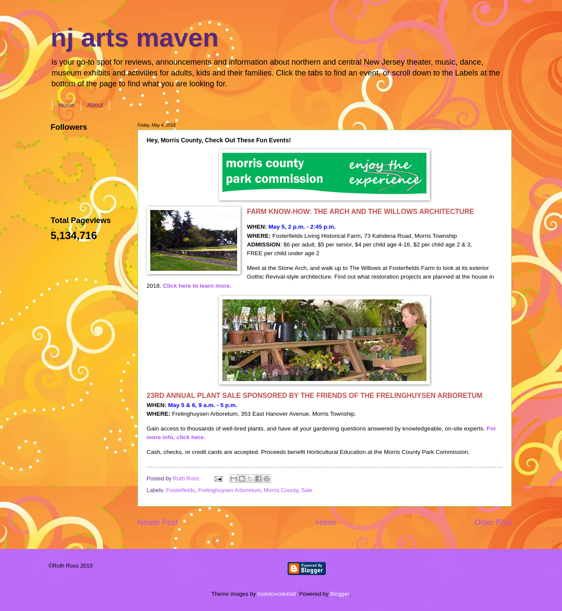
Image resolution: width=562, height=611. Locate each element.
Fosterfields (180, 490)
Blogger (339, 594)
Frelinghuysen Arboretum (229, 490)
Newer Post (158, 522)
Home (67, 105)
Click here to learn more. (197, 286)
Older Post (492, 522)
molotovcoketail (277, 594)
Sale (307, 490)
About (95, 105)
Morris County (281, 490)
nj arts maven (135, 37)
